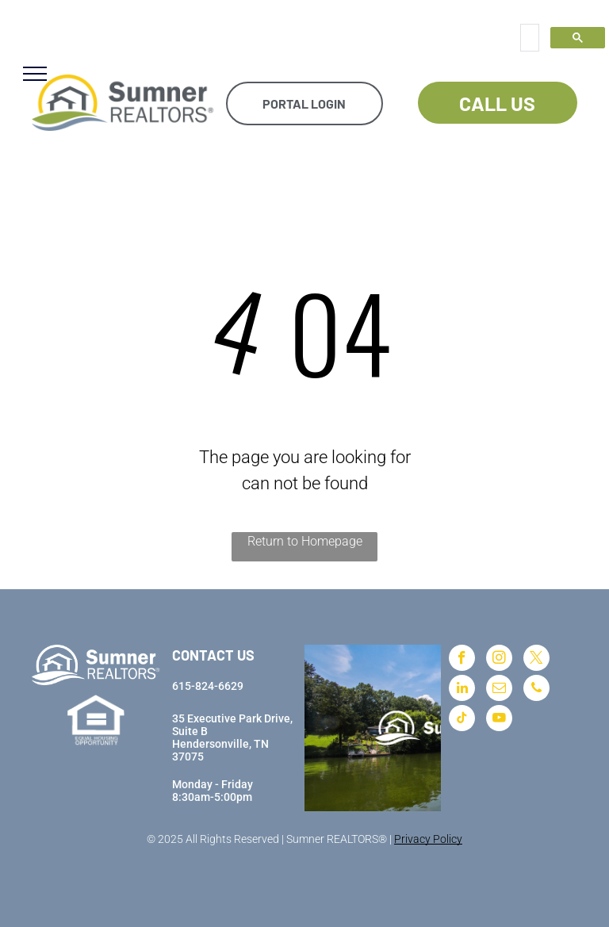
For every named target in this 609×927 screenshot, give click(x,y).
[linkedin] (462, 690)
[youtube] (499, 720)
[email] (499, 690)
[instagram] (499, 660)
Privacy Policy (428, 839)
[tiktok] (462, 720)
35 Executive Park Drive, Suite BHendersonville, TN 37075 (232, 737)
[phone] (536, 690)
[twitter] (536, 660)
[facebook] (462, 660)
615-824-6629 (207, 686)
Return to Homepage (304, 541)
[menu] (35, 73)
